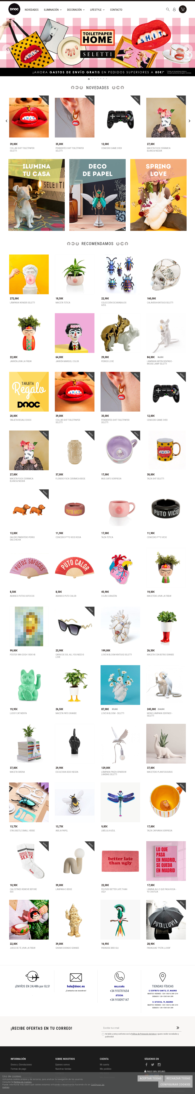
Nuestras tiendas (63, 1068)
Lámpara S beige (64, 889)
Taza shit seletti (155, 478)
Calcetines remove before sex (23, 890)
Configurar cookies (175, 1084)
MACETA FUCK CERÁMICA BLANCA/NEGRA (158, 149)
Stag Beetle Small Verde (22, 830)
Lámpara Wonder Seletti (22, 302)
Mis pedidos (105, 1068)
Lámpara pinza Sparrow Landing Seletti (113, 773)
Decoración (76, 9)
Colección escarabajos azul (113, 303)
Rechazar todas (178, 1078)
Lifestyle (97, 9)
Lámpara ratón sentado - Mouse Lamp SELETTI (160, 362)
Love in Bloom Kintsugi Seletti (116, 654)
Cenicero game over (111, 148)
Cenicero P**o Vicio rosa (68, 537)
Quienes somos (62, 1064)
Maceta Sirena (17, 772)
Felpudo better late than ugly (114, 890)
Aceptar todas (150, 1078)
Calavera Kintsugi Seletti (160, 302)
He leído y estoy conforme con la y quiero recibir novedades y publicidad (140, 1035)
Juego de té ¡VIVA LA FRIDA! (22, 948)
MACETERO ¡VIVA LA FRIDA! (159, 596)
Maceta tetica (63, 302)
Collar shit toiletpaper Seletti (22, 149)
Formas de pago (18, 1068)
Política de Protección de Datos (143, 1034)
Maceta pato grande (66, 713)
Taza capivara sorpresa (159, 830)
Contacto (116, 9)
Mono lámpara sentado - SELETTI (160, 714)
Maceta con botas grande (160, 654)
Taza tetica (107, 537)
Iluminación (53, 9)
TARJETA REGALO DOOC (21, 420)
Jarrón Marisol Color (67, 361)
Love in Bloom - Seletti (112, 713)
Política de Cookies (23, 1082)
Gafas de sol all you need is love (70, 655)
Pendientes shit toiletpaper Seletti (70, 149)
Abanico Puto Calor (66, 596)
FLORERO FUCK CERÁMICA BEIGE (70, 478)
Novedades (32, 9)
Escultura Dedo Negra (67, 772)
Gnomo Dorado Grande (67, 948)
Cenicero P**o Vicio (157, 537)
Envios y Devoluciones (21, 1064)
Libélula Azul (108, 830)
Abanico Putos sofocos (22, 596)
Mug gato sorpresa (111, 478)
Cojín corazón (109, 596)
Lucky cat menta (18, 713)
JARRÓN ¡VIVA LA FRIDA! (21, 361)
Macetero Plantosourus (160, 772)
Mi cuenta (104, 1064)
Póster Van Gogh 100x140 (22, 654)
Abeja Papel (62, 830)
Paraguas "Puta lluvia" (159, 948)
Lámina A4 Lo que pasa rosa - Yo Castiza (162, 890)
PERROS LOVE (107, 361)
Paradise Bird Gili (110, 948)
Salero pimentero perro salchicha (22, 538)
